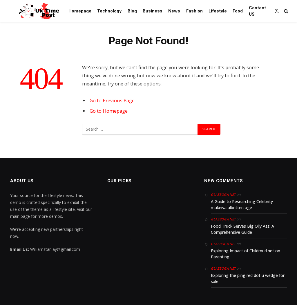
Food (238, 10)
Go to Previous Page (112, 100)
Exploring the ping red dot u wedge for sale (248, 278)
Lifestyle (218, 10)
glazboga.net (223, 194)
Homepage (79, 10)
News (174, 10)
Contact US (257, 11)
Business (152, 10)
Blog (132, 10)
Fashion (194, 10)
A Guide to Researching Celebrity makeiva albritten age (242, 204)
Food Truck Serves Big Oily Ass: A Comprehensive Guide (242, 229)
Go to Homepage (109, 110)
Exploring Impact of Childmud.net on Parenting (245, 254)
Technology (109, 10)
